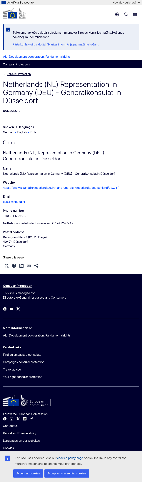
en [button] (117, 14)
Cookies (8, 448)
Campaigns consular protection (23, 362)
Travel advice (12, 369)
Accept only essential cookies (66, 473)
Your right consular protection (22, 377)
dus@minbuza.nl (14, 202)
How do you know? (126, 2)
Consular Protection (19, 73)
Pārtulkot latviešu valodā (29, 44)
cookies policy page (70, 458)
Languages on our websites (21, 440)
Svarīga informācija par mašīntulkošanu (73, 44)
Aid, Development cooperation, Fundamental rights (37, 56)
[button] (7, 266)
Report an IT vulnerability (19, 433)
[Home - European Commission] (14, 12)
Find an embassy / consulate (22, 354)
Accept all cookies (28, 473)
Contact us (10, 426)
